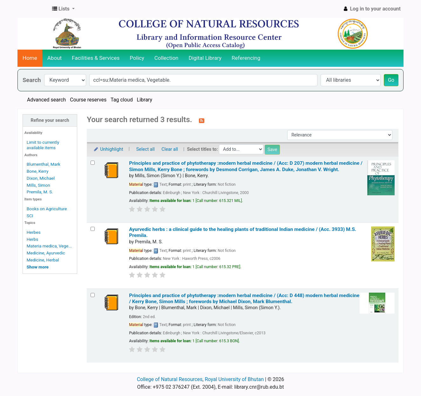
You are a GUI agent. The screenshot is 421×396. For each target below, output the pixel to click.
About (54, 58)
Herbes (34, 232)
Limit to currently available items (43, 145)
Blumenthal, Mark (43, 164)
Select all (145, 149)
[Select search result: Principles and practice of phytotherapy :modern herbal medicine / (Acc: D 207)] (93, 163)
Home (30, 58)
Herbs (32, 239)
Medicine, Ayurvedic (46, 252)
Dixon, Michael (41, 178)
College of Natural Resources (170, 379)
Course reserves (88, 100)
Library (144, 100)
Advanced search (46, 100)
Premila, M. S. (40, 191)
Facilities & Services (95, 58)
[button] (63, 9)
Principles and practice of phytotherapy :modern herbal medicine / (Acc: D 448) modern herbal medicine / (244, 298)
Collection (166, 58)
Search (32, 80)
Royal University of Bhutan (234, 379)
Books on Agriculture (47, 208)
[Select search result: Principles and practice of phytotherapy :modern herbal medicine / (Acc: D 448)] (93, 295)
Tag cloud (122, 100)
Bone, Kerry (38, 171)
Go (391, 80)
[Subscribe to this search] (201, 120)
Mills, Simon (38, 185)
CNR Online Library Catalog (34, 9)
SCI (30, 215)
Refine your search (50, 120)
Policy (137, 58)
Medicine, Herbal (43, 259)
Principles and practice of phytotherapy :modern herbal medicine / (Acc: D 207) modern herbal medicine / (246, 166)
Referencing (246, 58)
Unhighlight (108, 149)
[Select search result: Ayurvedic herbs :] (93, 229)
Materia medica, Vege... (49, 245)
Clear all (169, 149)
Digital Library (205, 58)
